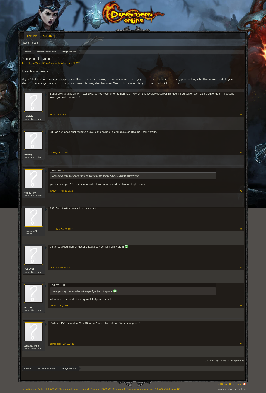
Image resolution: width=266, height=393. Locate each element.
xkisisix (64, 63)
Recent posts (31, 42)
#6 (241, 305)
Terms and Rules (224, 388)
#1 (241, 114)
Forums (32, 36)
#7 (241, 344)
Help (231, 383)
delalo (28, 307)
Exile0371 (29, 269)
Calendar (49, 36)
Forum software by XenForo (45, 388)
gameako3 (30, 230)
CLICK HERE (172, 83)
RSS (244, 384)
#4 (241, 229)
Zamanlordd (31, 345)
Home (238, 383)
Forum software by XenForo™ (99, 388)
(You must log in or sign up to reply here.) (224, 360)
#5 (241, 267)
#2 (241, 152)
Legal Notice (221, 383)
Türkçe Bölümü (42, 63)
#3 (241, 191)
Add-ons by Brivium (154, 388)
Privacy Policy (240, 388)
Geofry (28, 154)
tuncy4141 (30, 192)
